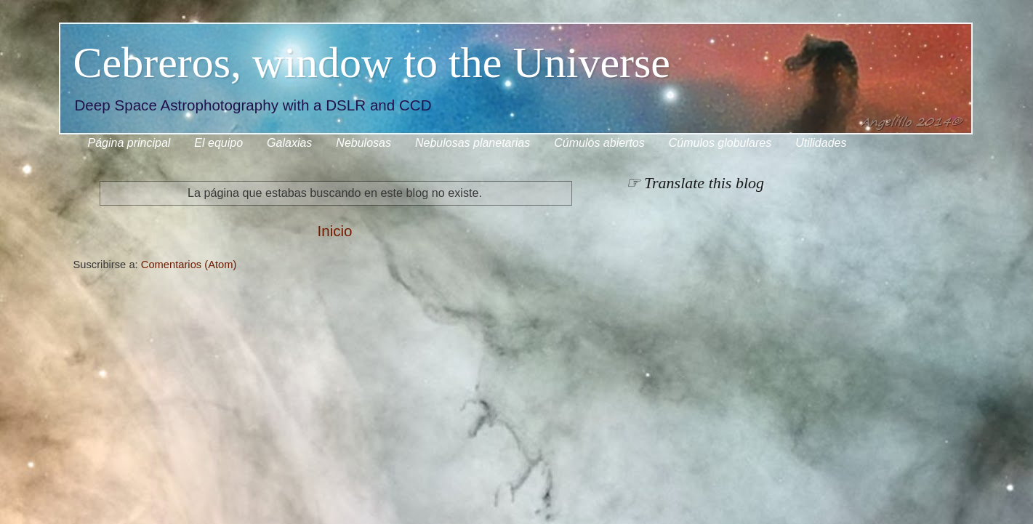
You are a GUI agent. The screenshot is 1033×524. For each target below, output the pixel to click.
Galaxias (289, 143)
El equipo (218, 143)
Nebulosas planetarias (472, 143)
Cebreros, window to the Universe (371, 62)
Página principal (129, 143)
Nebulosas (363, 143)
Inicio (334, 230)
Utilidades (820, 143)
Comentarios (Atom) (189, 264)
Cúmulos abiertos (599, 143)
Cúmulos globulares (720, 143)
